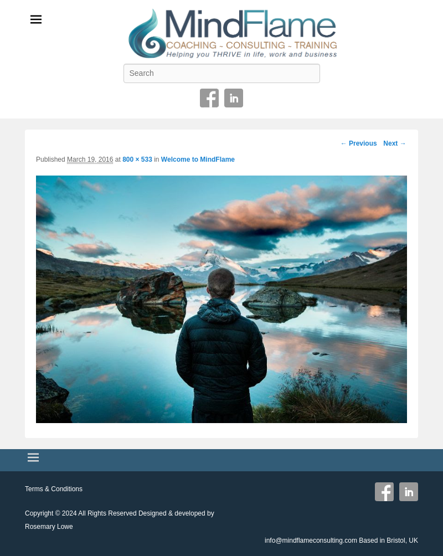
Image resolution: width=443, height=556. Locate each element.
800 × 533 (137, 159)
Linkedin (233, 98)
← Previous (359, 143)
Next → (394, 143)
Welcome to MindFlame (198, 159)
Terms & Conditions (54, 489)
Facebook (209, 98)
